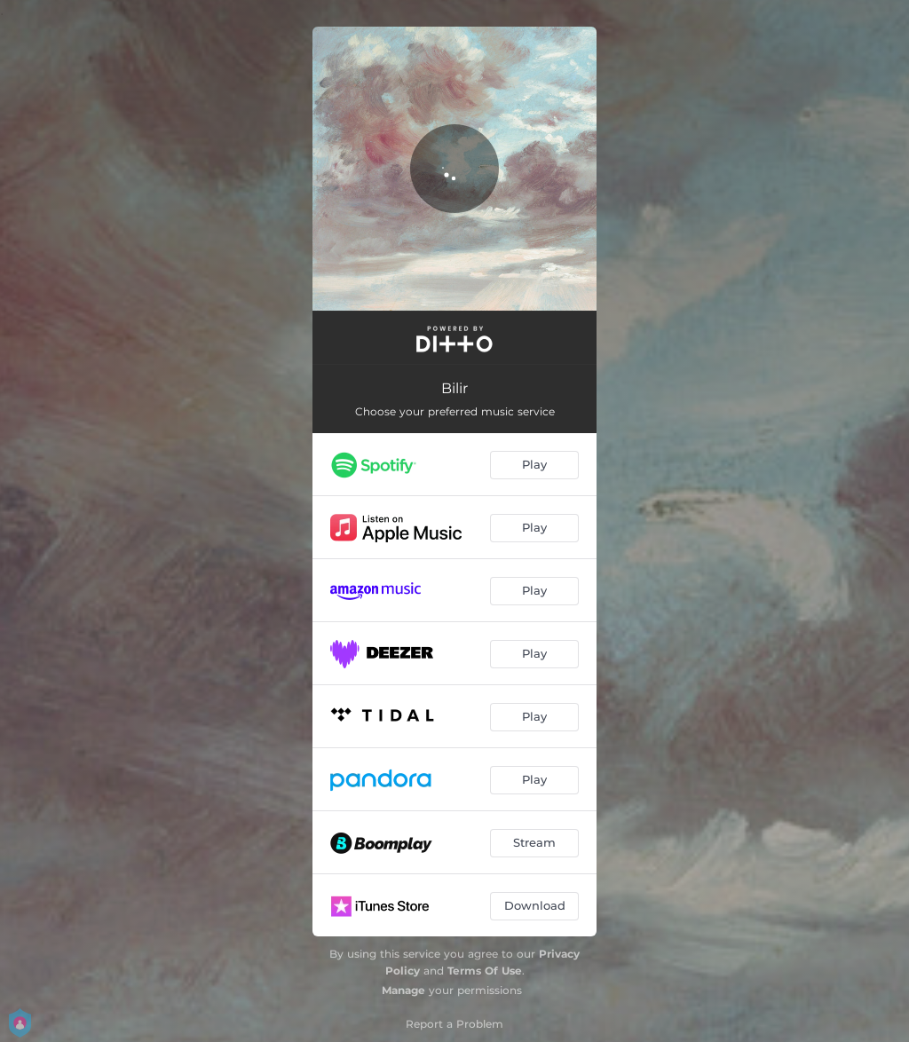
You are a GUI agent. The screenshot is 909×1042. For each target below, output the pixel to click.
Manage (403, 990)
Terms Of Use (484, 970)
